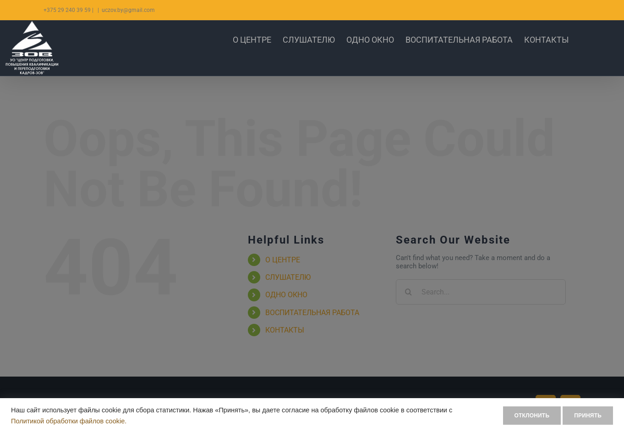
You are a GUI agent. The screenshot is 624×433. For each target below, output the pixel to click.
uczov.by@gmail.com (128, 10)
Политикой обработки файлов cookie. (68, 421)
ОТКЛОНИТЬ (518, 415)
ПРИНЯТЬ (583, 415)
